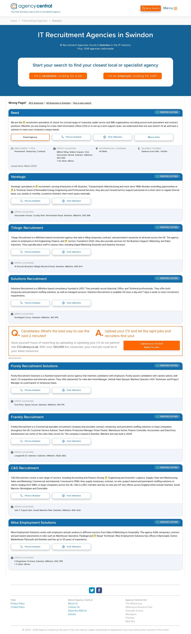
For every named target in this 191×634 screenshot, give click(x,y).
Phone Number (71, 137)
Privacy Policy (18, 603)
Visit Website (112, 137)
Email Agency (30, 137)
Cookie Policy (18, 607)
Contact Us (74, 607)
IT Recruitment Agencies (34, 21)
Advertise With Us (77, 610)
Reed (15, 113)
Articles (72, 614)
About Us (73, 603)
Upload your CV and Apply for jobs (152, 345)
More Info (154, 137)
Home (14, 21)
